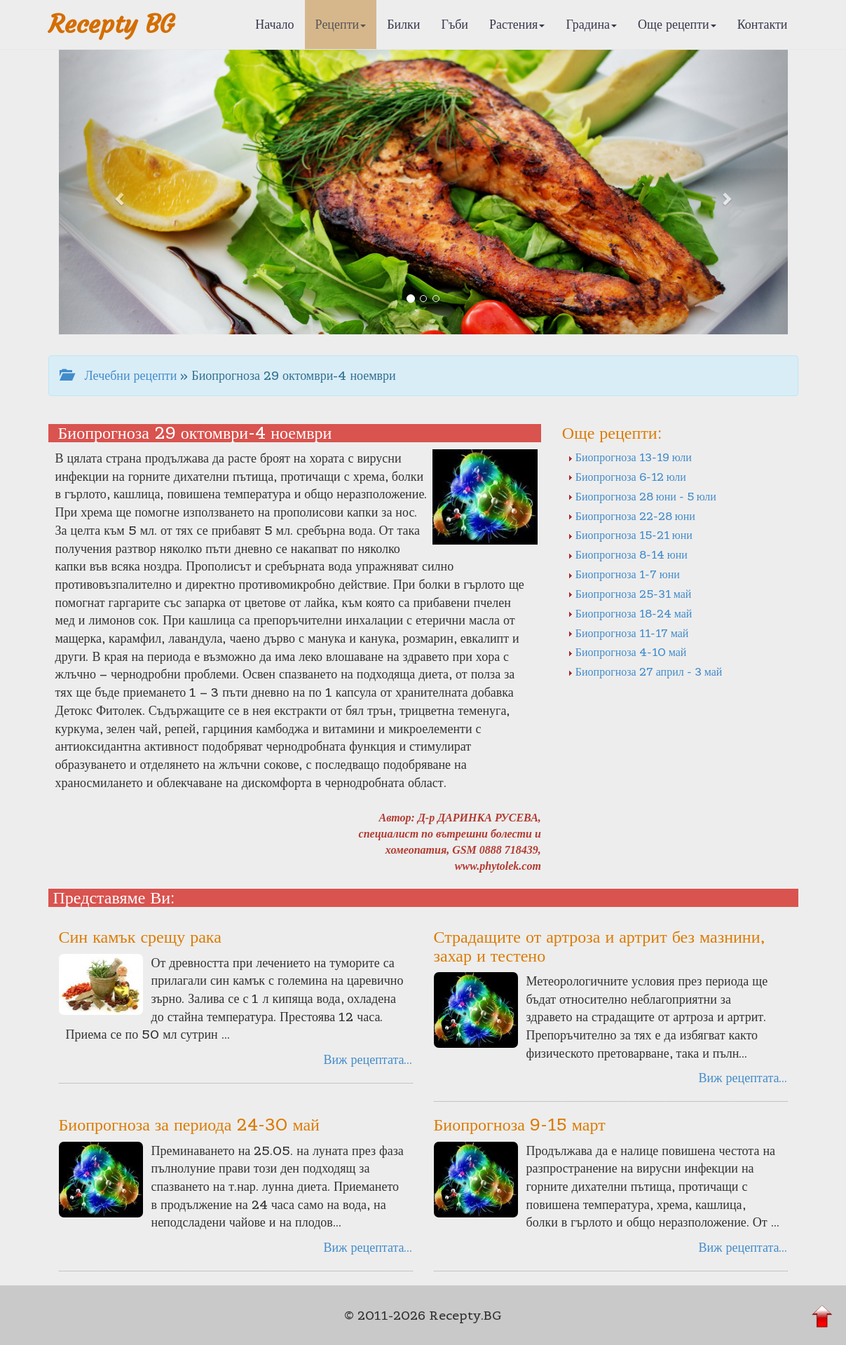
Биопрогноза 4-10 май (627, 652)
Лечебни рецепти (118, 375)
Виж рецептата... (367, 1059)
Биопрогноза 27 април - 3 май (645, 671)
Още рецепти (677, 24)
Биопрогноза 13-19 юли (630, 457)
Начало (274, 24)
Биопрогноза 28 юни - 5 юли (642, 496)
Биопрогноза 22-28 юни (631, 516)
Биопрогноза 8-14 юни (628, 554)
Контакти (762, 24)
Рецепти (341, 24)
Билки (403, 24)
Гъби (454, 24)
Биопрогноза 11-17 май (628, 633)
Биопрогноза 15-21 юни (630, 535)
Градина (591, 24)
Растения (517, 24)
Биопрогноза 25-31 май (630, 594)
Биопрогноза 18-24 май (630, 613)
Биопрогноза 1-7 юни (624, 574)
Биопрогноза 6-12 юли (627, 477)
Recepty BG (111, 24)
